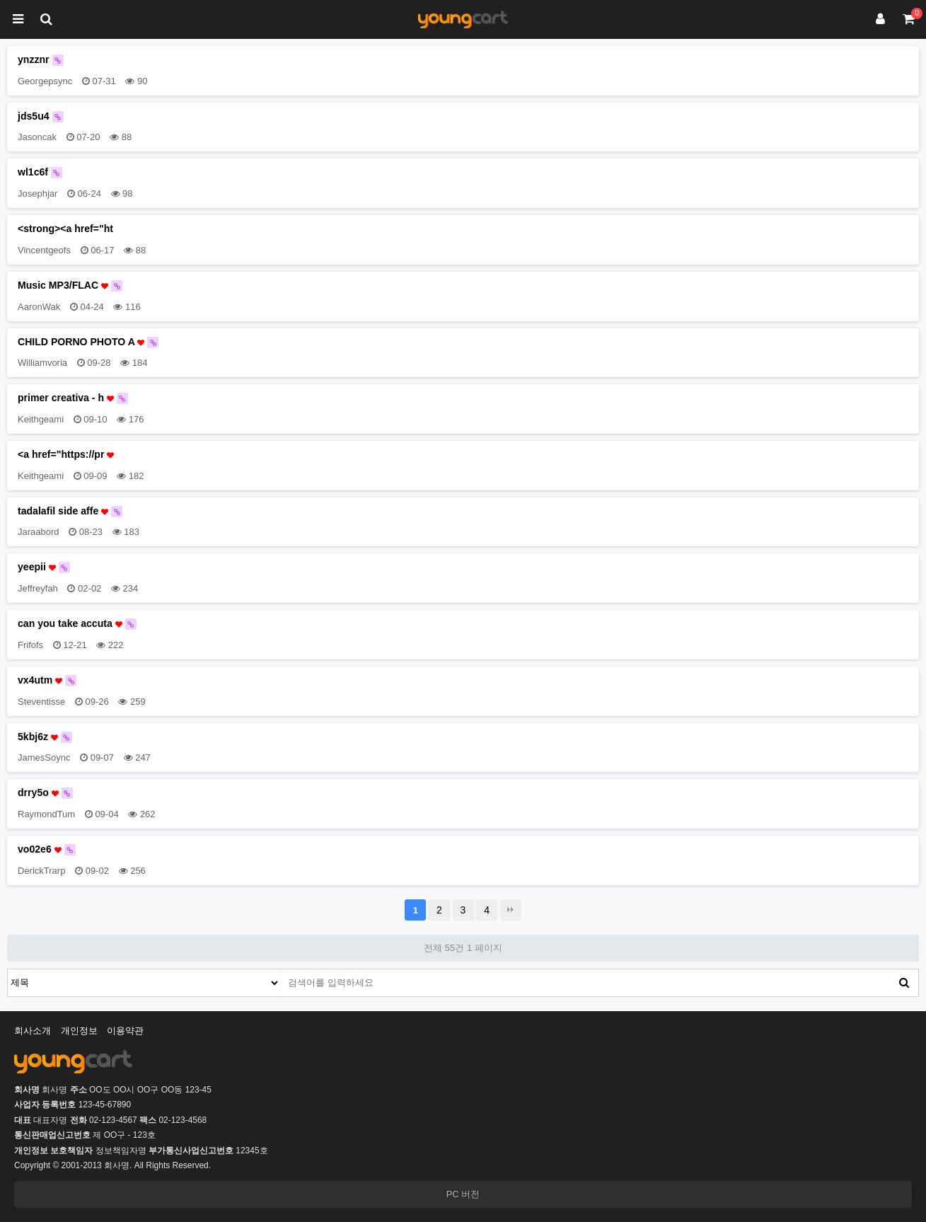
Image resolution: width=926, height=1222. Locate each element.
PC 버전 (463, 1194)
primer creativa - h (73, 398)
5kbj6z (45, 737)
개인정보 (79, 1030)
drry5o (45, 793)
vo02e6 (47, 849)
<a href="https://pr (66, 454)
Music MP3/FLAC (70, 285)
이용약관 (125, 1030)
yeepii (44, 567)
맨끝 (510, 910)
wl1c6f (40, 172)
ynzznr (41, 60)
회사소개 (32, 1030)
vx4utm (47, 680)
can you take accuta (77, 624)
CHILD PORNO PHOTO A (88, 342)
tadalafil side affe (70, 511)
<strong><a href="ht (65, 228)
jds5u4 (41, 116)
